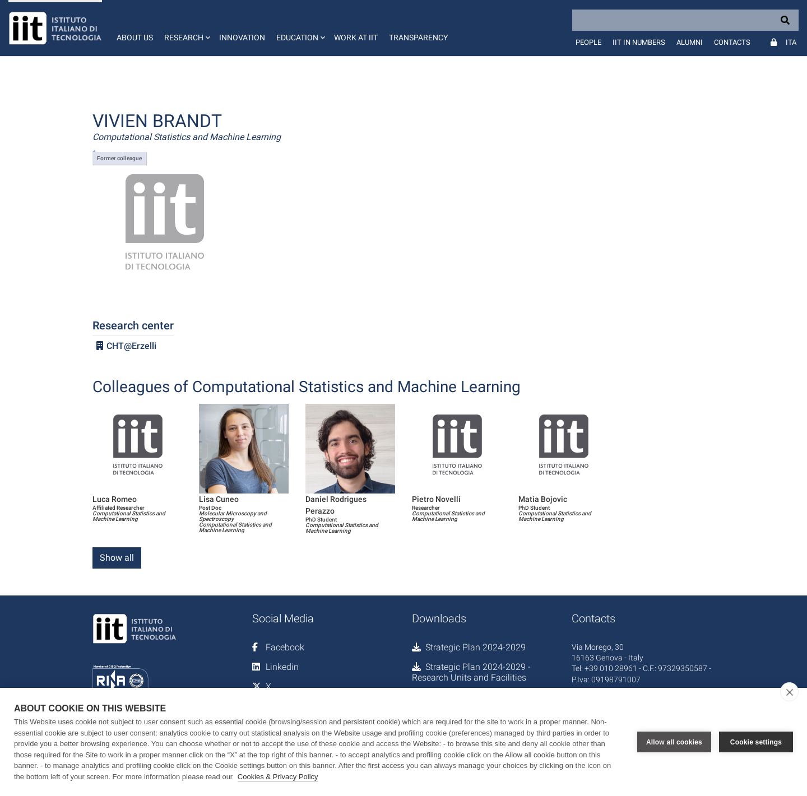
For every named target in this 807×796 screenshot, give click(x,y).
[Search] (685, 20)
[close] (789, 691)
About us (135, 37)
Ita (791, 42)
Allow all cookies (674, 742)
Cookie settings (756, 742)
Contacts (732, 42)
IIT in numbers (639, 42)
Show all (117, 557)
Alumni (689, 42)
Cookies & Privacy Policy (278, 776)
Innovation (242, 37)
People (588, 42)
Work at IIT (356, 37)
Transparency (418, 37)
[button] (186, 28)
